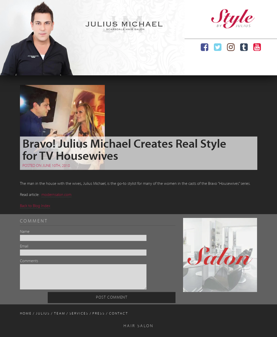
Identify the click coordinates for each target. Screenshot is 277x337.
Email (24, 246)
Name (25, 232)
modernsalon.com (56, 195)
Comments (29, 261)
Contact (118, 314)
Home (26, 314)
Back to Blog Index (35, 206)
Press (98, 314)
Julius (43, 314)
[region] (92, 37)
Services (79, 314)
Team (59, 314)
